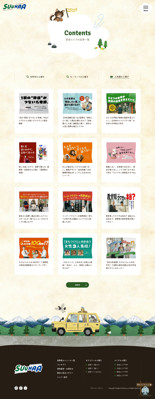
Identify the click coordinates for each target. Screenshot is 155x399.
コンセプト (61, 364)
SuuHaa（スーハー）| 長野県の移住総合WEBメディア (14, 7)
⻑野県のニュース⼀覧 (66, 360)
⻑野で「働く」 (92, 368)
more (81, 285)
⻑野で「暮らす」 (93, 365)
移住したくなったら (143, 385)
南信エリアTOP (121, 375)
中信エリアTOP (121, 368)
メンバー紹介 (62, 377)
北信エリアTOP (121, 365)
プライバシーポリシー (97, 388)
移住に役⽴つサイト (65, 373)
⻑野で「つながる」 (94, 372)
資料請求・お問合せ (65, 368)
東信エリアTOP (121, 372)
